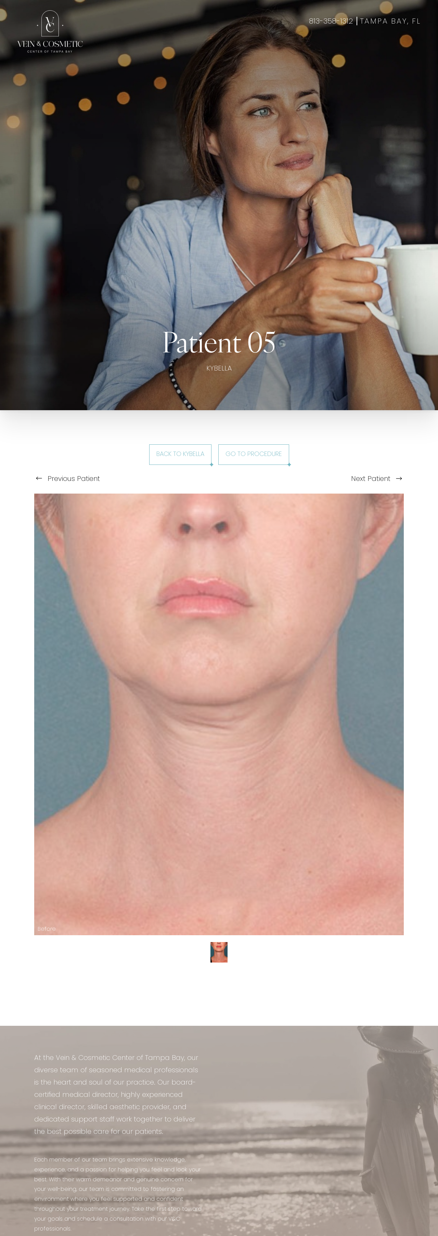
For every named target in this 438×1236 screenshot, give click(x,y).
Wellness (189, 48)
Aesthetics (154, 48)
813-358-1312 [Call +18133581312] (331, 22)
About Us (278, 48)
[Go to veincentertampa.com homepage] (50, 31)
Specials (247, 48)
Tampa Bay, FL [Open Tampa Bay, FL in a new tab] (390, 22)
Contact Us (315, 48)
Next (376, 479)
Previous (68, 479)
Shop (404, 48)
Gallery (218, 48)
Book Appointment (365, 48)
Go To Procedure (254, 454)
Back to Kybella (180, 454)
